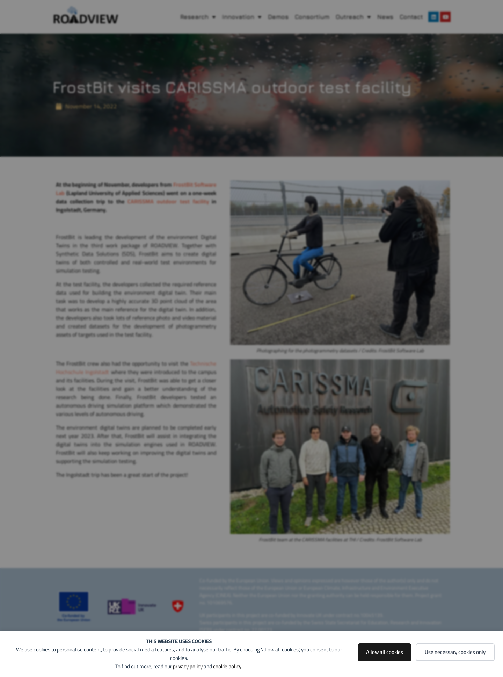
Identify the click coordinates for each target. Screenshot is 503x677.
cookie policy (227, 666)
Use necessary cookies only (455, 652)
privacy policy (188, 666)
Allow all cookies (384, 652)
